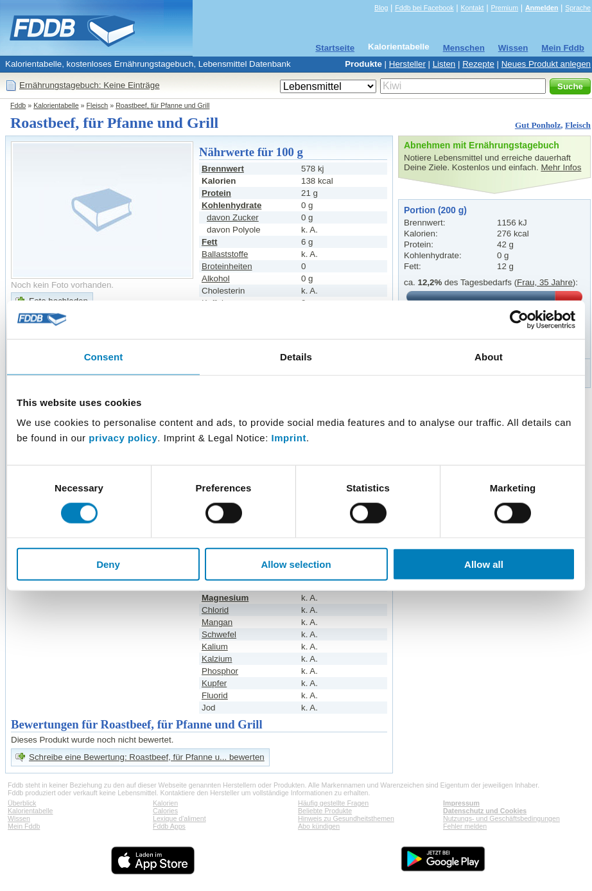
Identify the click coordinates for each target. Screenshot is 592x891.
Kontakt (471, 8)
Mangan (217, 622)
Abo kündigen (319, 826)
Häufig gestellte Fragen (333, 803)
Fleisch (98, 105)
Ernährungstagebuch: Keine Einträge (89, 85)
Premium (504, 8)
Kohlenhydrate (231, 205)
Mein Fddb (562, 48)
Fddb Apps (169, 826)
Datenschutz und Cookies (485, 811)
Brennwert (223, 168)
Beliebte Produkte (325, 811)
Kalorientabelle (399, 46)
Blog (381, 8)
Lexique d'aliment (179, 818)
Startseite (334, 48)
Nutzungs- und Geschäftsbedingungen (501, 818)
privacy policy (123, 437)
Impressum (461, 803)
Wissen (513, 48)
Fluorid (215, 695)
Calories (165, 811)
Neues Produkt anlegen (546, 64)
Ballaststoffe (225, 254)
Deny (108, 564)
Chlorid (215, 610)
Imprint (289, 437)
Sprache (578, 8)
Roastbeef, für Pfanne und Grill (162, 105)
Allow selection (296, 564)
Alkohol (216, 278)
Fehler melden (465, 826)
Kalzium (217, 659)
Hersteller (407, 64)
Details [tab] (296, 356)
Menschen (464, 48)
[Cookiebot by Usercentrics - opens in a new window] (519, 319)
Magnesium (225, 598)
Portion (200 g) (435, 210)
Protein (216, 193)
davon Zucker (233, 217)
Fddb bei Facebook (424, 8)
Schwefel (219, 634)
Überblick (22, 803)
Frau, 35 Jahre (545, 282)
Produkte (363, 64)
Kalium (215, 646)
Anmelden (542, 8)
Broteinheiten (227, 266)
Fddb (18, 105)
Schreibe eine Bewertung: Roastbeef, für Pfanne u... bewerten (147, 757)
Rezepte (478, 64)
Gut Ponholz (538, 125)
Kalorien (165, 803)
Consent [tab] (103, 356)
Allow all (483, 564)
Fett (209, 242)
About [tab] (488, 356)
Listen (444, 64)
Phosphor (220, 671)
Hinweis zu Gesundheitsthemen (346, 818)
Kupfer (214, 683)
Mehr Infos (561, 167)
